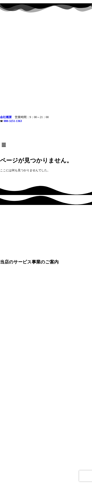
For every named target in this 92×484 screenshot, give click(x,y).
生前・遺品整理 (46, 464)
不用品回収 (63, 464)
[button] (46, 60)
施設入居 (30, 464)
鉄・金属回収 (80, 464)
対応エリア (46, 467)
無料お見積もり (52, 470)
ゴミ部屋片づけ (13, 464)
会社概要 (6, 32)
